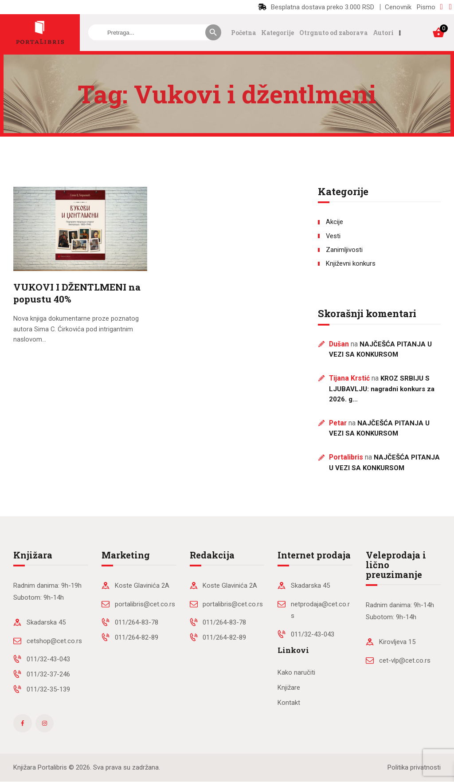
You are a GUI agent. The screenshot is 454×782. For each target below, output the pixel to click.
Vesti (333, 236)
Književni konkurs (351, 263)
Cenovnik (398, 7)
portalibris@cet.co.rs (145, 604)
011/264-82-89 (136, 637)
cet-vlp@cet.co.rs (405, 660)
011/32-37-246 (48, 674)
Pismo (426, 7)
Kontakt (289, 703)
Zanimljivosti (344, 250)
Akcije (334, 222)
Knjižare (289, 688)
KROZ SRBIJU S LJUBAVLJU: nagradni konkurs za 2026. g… (381, 389)
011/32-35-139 (48, 689)
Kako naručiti (296, 672)
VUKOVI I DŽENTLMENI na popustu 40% (77, 293)
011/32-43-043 (48, 659)
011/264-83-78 (136, 622)
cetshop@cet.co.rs (54, 641)
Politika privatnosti (414, 767)
